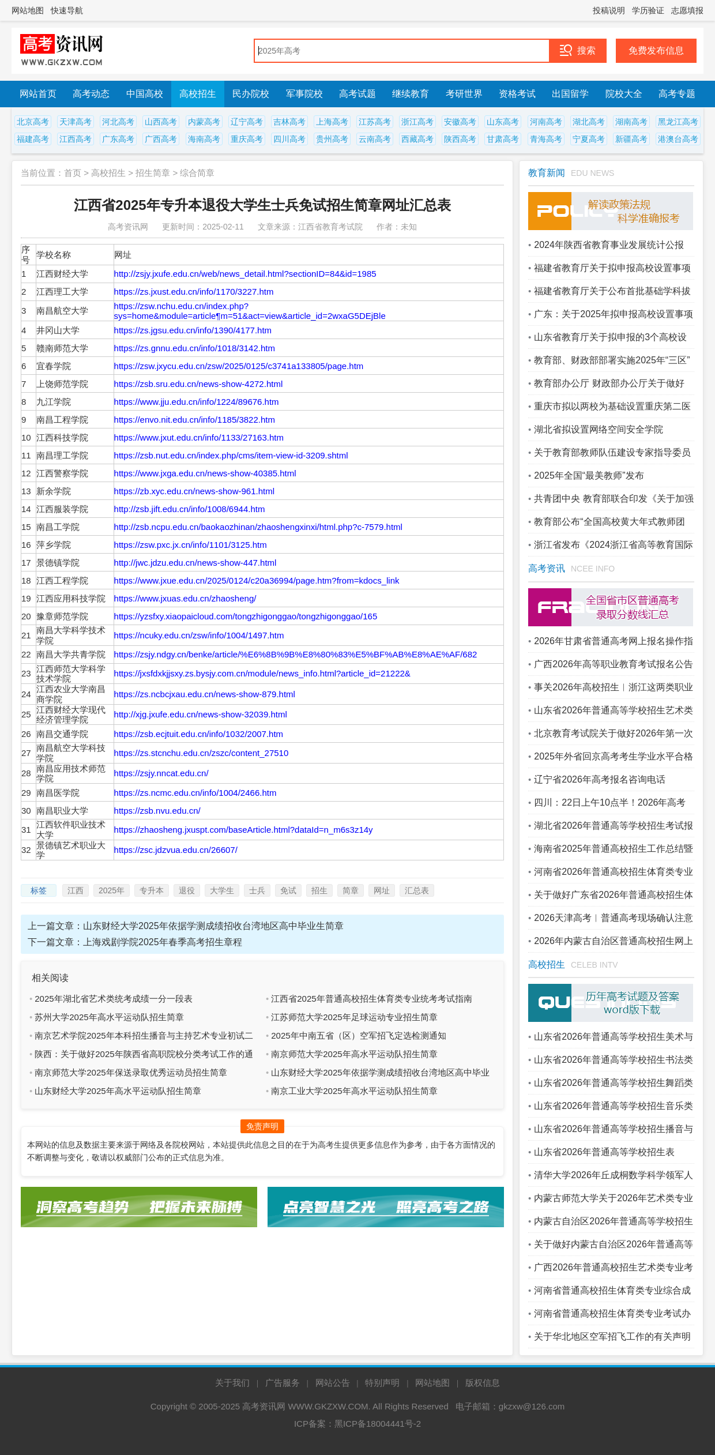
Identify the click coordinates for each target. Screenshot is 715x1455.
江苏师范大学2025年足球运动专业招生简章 (354, 1017)
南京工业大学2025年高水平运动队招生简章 (354, 1091)
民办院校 (250, 94)
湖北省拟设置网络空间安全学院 (598, 429)
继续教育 (410, 94)
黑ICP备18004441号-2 (377, 1423)
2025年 (112, 890)
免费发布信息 (656, 50)
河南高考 (546, 121)
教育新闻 (546, 173)
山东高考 (503, 121)
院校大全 (623, 94)
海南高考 (204, 139)
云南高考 (375, 139)
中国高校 (144, 94)
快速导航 (67, 10)
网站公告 (332, 1383)
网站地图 (28, 10)
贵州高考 (332, 139)
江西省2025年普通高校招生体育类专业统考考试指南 (371, 998)
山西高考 (161, 121)
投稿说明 (609, 10)
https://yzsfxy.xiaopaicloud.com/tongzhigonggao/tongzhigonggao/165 (246, 616)
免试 (288, 890)
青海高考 (546, 139)
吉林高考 (289, 121)
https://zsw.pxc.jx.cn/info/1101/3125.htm (190, 545)
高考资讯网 (263, 1406)
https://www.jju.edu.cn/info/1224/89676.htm (196, 402)
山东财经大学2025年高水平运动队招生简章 (118, 1091)
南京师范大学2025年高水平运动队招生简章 (354, 1054)
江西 (75, 890)
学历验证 (648, 10)
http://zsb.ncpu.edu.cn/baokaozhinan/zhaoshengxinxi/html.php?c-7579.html (258, 527)
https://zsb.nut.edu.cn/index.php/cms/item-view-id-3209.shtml (231, 455)
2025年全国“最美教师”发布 (589, 475)
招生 (319, 890)
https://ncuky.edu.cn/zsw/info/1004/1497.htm (199, 635)
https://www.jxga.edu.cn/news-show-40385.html (205, 473)
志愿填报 (687, 10)
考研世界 (464, 94)
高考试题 (357, 94)
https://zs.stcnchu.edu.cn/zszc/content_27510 (201, 753)
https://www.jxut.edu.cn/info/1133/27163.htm (199, 437)
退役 (187, 890)
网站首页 (38, 94)
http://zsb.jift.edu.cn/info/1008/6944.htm (189, 509)
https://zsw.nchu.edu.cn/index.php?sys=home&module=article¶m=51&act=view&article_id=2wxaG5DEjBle (250, 311)
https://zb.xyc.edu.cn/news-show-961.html (194, 491)
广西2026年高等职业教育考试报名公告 (613, 664)
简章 (351, 890)
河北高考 (118, 121)
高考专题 (676, 94)
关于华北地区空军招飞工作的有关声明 (612, 1336)
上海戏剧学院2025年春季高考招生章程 (162, 942)
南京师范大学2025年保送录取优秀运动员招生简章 (131, 1072)
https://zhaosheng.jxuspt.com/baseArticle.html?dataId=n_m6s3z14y (243, 829)
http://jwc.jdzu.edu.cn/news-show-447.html (195, 562)
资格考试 (517, 94)
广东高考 (118, 139)
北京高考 (33, 121)
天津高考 (75, 121)
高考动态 (91, 94)
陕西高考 (460, 139)
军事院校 (304, 94)
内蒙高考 (204, 121)
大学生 (222, 890)
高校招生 (197, 94)
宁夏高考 (589, 139)
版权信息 (482, 1383)
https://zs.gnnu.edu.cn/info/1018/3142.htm (194, 348)
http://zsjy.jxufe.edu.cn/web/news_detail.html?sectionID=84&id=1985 (245, 274)
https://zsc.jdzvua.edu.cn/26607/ (176, 850)
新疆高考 (631, 139)
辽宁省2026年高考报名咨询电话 (599, 779)
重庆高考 (247, 139)
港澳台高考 (678, 139)
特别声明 (382, 1383)
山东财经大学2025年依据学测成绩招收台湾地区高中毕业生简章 (213, 926)
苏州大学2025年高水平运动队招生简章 (109, 1017)
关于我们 (232, 1383)
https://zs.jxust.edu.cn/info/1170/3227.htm (194, 291)
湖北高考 (589, 121)
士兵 (257, 890)
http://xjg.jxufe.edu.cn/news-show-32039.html (200, 714)
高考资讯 (546, 568)
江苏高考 (375, 121)
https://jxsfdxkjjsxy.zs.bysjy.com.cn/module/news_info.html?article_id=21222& (262, 673)
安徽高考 (460, 121)
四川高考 (289, 139)
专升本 (152, 890)
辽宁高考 (247, 121)
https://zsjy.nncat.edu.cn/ (161, 773)
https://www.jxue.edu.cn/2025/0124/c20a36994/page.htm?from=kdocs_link (257, 580)
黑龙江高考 (678, 121)
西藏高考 (417, 139)
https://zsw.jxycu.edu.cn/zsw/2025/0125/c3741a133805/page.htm (239, 366)
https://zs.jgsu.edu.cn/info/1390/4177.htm (193, 330)
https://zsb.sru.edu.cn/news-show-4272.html (198, 384)
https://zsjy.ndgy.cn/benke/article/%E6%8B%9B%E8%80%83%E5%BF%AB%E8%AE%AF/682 (295, 654)
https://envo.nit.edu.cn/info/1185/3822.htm (194, 419)
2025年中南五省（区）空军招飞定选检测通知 (358, 1035)
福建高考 (33, 139)
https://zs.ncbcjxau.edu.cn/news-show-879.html (204, 694)
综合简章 (197, 173)
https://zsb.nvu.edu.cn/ (157, 810)
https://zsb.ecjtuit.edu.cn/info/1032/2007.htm (199, 734)
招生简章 (153, 173)
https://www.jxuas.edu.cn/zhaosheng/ (185, 598)
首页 (72, 173)
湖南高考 (631, 121)
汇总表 (417, 890)
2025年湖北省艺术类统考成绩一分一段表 (113, 998)
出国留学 (570, 94)
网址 (382, 890)
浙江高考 (417, 121)
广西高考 (161, 139)
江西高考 (75, 139)
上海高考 (332, 121)
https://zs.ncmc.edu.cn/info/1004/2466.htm (195, 793)
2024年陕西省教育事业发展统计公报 (609, 245)
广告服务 (282, 1383)
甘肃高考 (503, 139)
